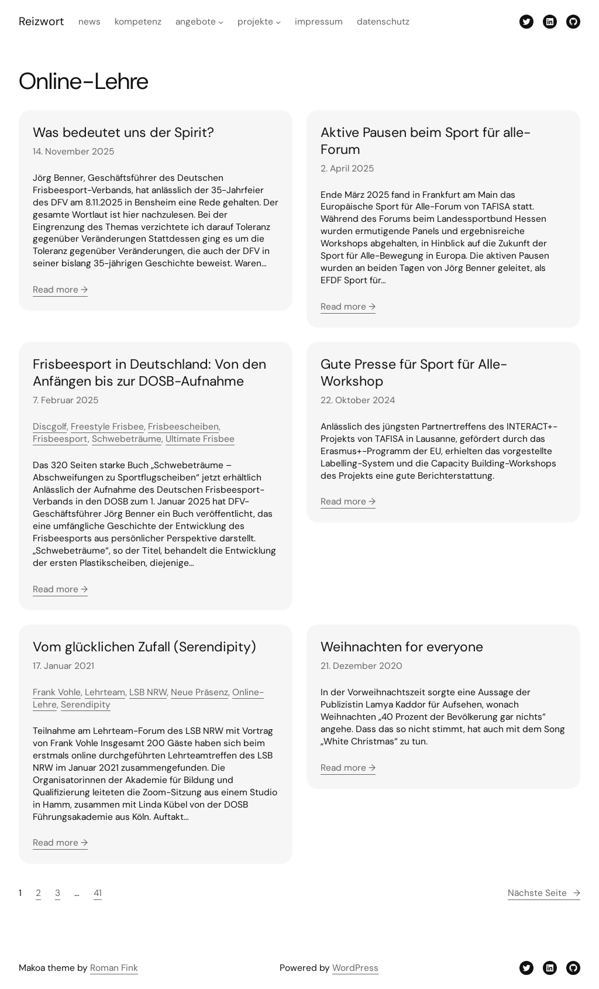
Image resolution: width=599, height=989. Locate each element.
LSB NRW (148, 692)
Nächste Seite (544, 893)
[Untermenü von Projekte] (278, 22)
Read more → (60, 290)
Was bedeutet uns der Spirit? (123, 132)
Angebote (195, 22)
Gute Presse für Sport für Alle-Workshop (414, 373)
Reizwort (41, 21)
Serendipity (86, 704)
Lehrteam (105, 692)
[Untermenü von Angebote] (220, 22)
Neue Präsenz (199, 692)
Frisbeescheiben (183, 426)
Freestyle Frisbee (107, 426)
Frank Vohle (57, 692)
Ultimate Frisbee (200, 439)
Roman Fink (114, 968)
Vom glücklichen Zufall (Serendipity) (144, 646)
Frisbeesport (60, 439)
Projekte (255, 22)
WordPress (355, 968)
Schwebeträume (126, 439)
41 (98, 893)
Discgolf (50, 426)
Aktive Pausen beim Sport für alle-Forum (426, 141)
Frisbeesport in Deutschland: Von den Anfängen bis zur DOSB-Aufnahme (149, 373)
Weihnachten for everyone (402, 646)
